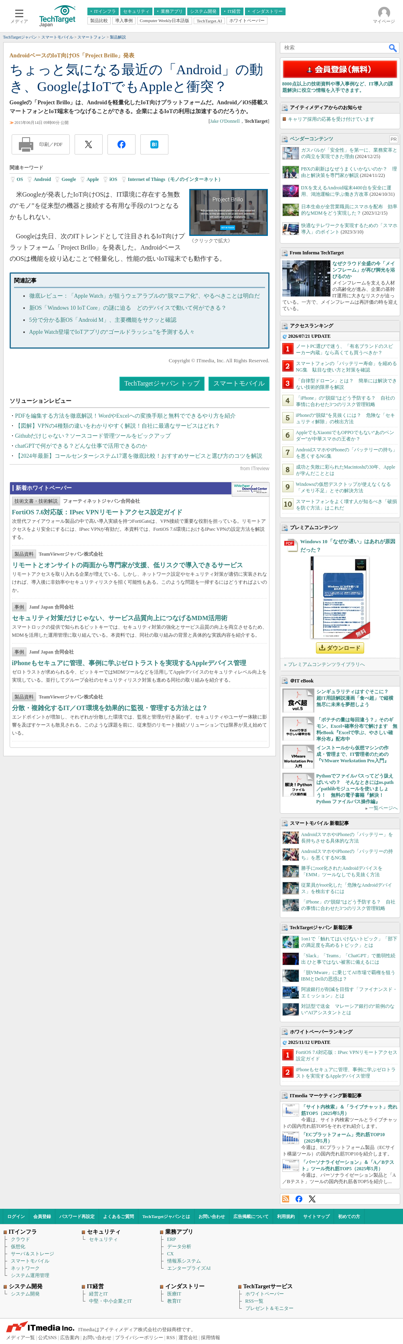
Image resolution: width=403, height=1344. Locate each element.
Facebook (299, 1199)
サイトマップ (316, 1216)
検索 (393, 47)
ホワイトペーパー (264, 1294)
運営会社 (188, 1337)
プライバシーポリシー (139, 1337)
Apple (93, 179)
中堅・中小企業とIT (110, 1301)
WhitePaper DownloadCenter (250, 489)
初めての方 (349, 1216)
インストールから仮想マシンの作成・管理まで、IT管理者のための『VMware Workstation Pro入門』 (352, 754)
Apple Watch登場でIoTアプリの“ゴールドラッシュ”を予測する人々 (112, 332)
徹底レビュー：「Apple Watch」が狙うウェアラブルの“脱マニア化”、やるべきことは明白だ (144, 296)
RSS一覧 (254, 1301)
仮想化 (18, 1246)
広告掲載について (251, 1216)
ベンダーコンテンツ (311, 139)
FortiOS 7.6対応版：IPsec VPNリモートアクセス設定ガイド (97, 512)
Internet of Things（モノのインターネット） (175, 179)
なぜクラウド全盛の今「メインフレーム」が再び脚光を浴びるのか (363, 270)
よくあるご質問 (118, 1216)
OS (20, 179)
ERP (171, 1239)
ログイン (16, 1216)
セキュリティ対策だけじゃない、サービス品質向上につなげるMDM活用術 (120, 618)
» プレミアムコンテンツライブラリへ (324, 664)
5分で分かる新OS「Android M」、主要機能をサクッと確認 (103, 320)
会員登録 (42, 1216)
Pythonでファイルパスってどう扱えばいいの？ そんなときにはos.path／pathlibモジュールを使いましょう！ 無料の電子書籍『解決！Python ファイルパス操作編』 (355, 788)
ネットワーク (25, 1268)
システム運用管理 (30, 1275)
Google (68, 179)
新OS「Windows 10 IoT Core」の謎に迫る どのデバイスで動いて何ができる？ (128, 308)
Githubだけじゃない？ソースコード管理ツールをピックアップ (93, 436)
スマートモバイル (239, 383)
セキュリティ (103, 1239)
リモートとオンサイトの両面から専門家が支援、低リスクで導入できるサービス (127, 565)
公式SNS (47, 1337)
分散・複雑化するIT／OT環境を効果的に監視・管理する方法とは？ (110, 707)
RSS (285, 1199)
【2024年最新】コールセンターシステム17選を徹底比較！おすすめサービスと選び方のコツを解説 (138, 456)
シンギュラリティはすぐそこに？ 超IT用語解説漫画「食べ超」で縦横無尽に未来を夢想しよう (355, 698)
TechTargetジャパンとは (166, 1216)
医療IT (174, 1294)
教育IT (174, 1301)
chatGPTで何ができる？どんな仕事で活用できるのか (81, 446)
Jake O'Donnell (225, 121)
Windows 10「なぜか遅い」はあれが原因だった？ (347, 545)
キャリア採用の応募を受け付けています (331, 119)
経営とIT (98, 1294)
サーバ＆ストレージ (32, 1254)
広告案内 (69, 1337)
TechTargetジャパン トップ (161, 383)
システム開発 (25, 1294)
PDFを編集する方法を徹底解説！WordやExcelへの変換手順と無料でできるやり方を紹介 (125, 416)
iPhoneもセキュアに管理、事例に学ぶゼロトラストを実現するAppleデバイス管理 (129, 663)
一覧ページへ (383, 808)
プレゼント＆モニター (269, 1308)
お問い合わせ (211, 1216)
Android (42, 179)
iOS (113, 179)
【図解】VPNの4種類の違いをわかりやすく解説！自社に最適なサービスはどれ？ (117, 426)
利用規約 (286, 1216)
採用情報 (210, 1337)
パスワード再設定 (77, 1216)
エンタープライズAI (189, 1268)
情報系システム (184, 1261)
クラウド (20, 1239)
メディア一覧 (20, 1337)
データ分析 (179, 1246)
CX (170, 1254)
